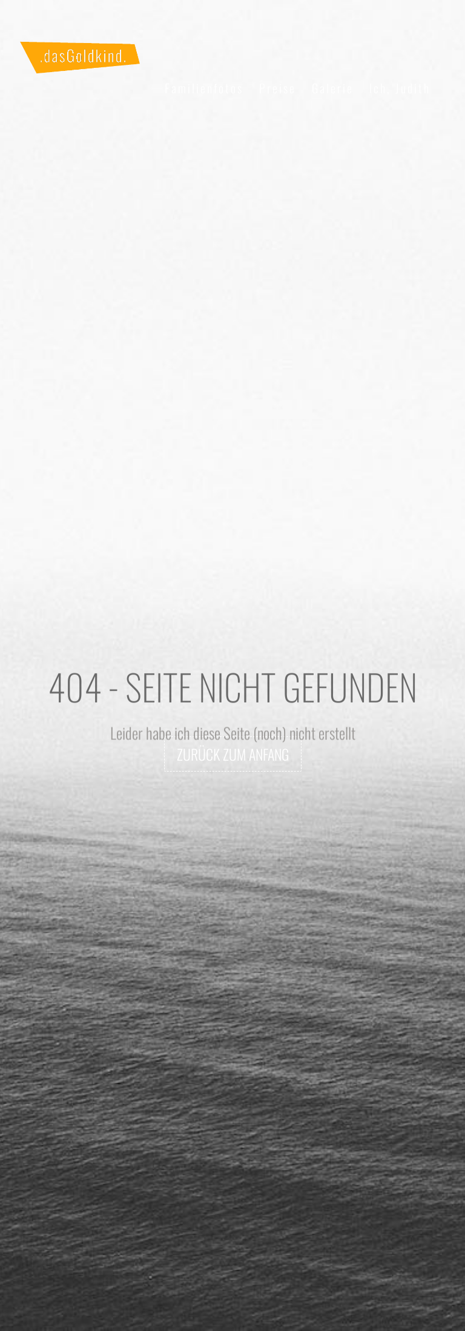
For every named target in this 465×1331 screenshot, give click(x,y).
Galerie (333, 88)
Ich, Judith (399, 88)
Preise (277, 88)
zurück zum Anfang (233, 754)
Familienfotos (204, 88)
